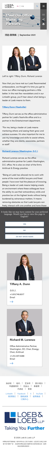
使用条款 (36, 396)
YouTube (39, 393)
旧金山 (26, 386)
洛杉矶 (9, 383)
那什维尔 (39, 383)
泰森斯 (36, 386)
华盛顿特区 (14, 386)
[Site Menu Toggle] (43, 6)
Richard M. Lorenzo (22, 340)
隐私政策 (24, 396)
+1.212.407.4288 (17, 355)
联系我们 (12, 396)
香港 (30, 389)
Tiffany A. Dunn (20, 284)
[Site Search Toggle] (37, 6)
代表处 (20, 389)
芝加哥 (27, 383)
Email (12, 297)
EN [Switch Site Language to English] (18, 6)
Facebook (21, 393)
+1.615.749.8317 (17, 294)
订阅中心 (24, 399)
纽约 (18, 383)
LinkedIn (9, 393)
